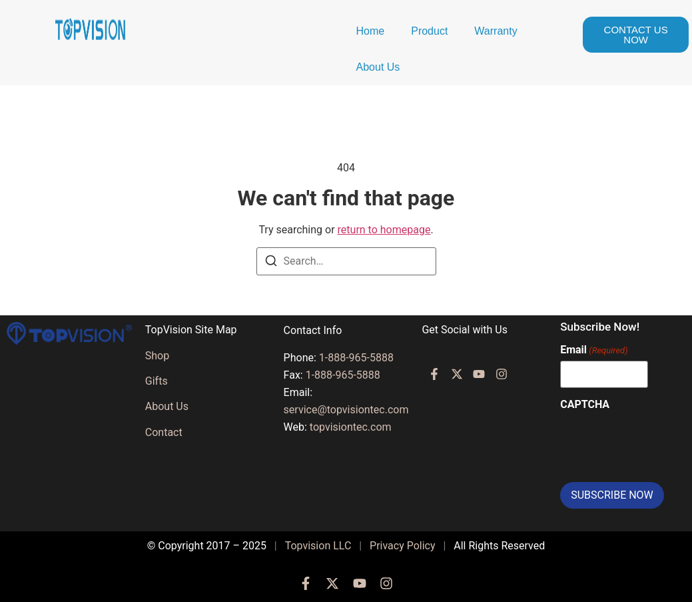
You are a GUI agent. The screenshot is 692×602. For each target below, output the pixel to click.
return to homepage (384, 229)
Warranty (495, 31)
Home (370, 31)
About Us (378, 67)
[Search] (271, 263)
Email (593, 350)
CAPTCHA (584, 404)
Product (429, 31)
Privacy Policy (403, 545)
